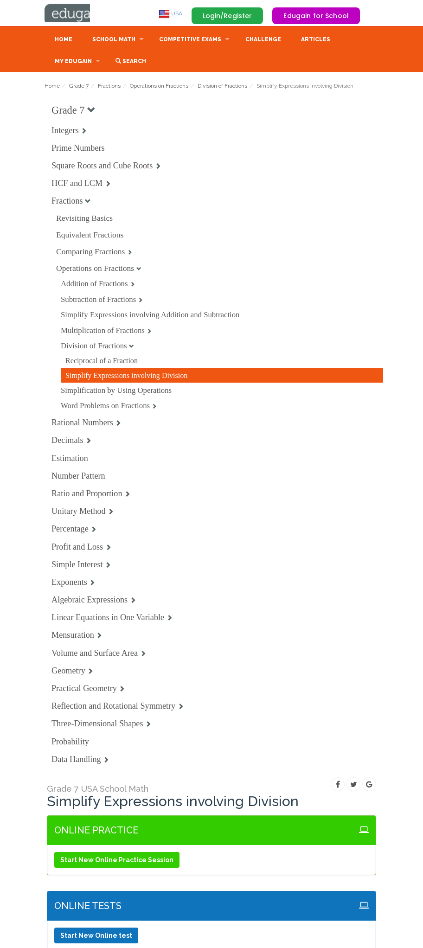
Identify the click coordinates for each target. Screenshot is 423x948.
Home (63, 40)
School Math (113, 40)
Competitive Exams (190, 40)
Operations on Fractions (159, 86)
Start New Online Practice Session (116, 861)
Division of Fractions (222, 86)
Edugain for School (316, 15)
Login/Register (227, 15)
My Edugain (73, 62)
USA (170, 13)
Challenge (263, 40)
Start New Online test (96, 936)
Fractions (109, 86)
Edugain (79, 13)
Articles (315, 40)
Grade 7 (79, 86)
